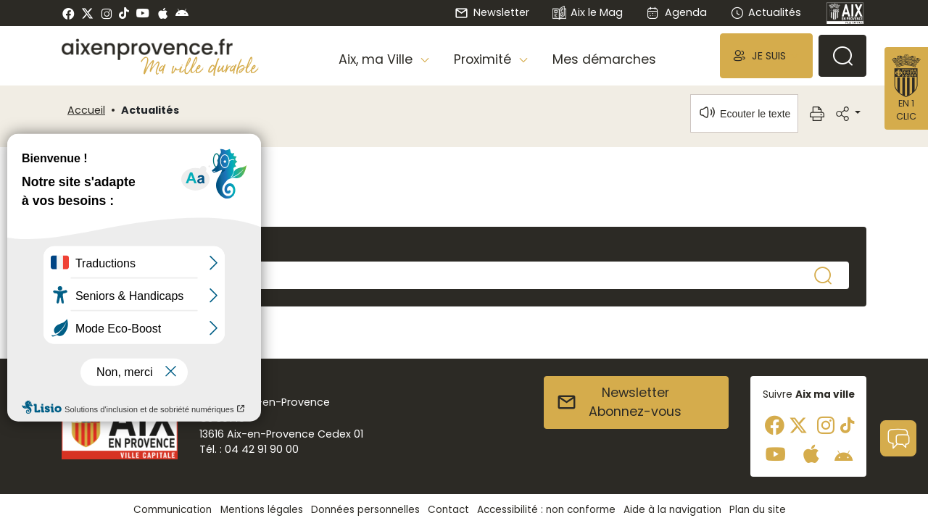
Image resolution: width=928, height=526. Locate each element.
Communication (172, 510)
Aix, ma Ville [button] (377, 59)
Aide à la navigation (672, 510)
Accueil (86, 110)
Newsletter (492, 12)
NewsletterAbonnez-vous (619, 402)
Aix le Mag (587, 13)
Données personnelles (365, 510)
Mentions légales (261, 510)
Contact (448, 510)
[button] (766, 55)
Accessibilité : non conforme (546, 510)
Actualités (765, 12)
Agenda (676, 12)
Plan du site (757, 510)
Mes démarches (604, 59)
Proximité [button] (484, 59)
